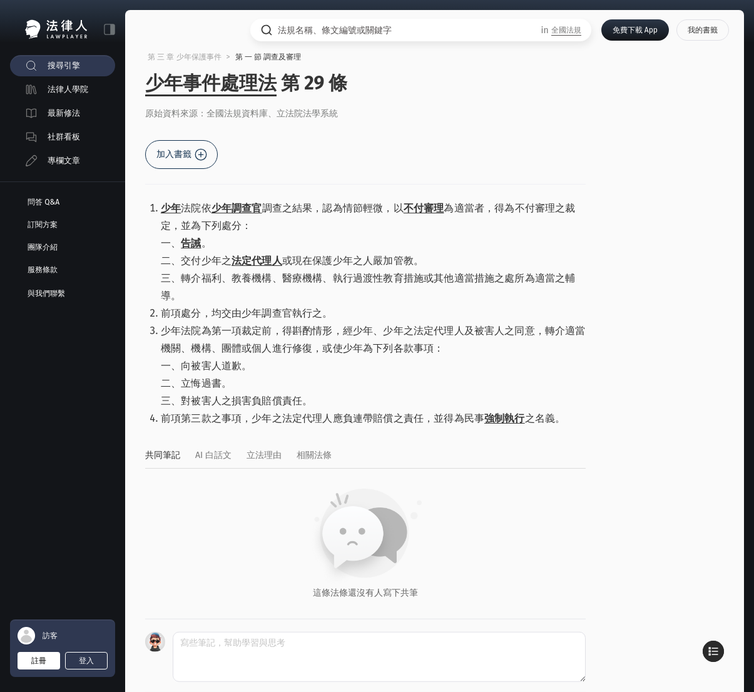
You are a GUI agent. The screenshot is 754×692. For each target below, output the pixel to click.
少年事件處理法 (211, 83)
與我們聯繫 (46, 293)
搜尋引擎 (64, 65)
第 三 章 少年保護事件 (185, 57)
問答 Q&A (43, 202)
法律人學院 (68, 89)
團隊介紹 (43, 247)
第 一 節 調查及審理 (268, 57)
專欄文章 (64, 160)
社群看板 (64, 136)
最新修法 (64, 113)
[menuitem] (62, 65)
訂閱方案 (43, 224)
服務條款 (43, 269)
